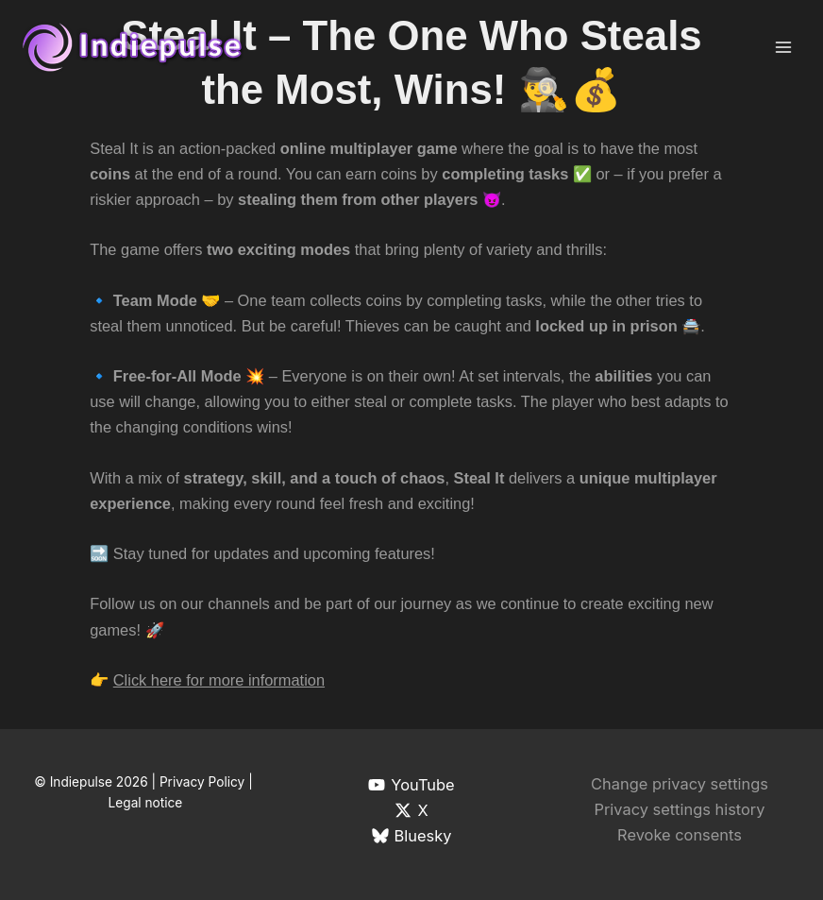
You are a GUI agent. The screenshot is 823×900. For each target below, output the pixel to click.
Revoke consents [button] (679, 834)
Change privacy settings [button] (679, 783)
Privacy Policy (202, 782)
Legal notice (146, 802)
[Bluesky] (411, 835)
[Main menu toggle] (783, 47)
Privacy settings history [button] (679, 809)
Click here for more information (219, 679)
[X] (411, 810)
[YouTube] (411, 784)
